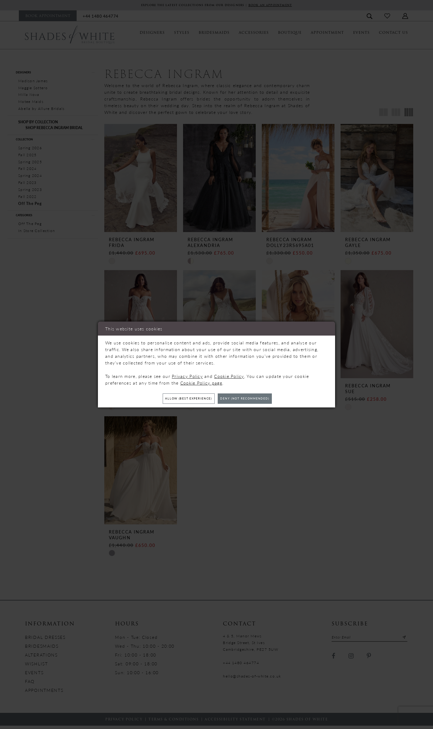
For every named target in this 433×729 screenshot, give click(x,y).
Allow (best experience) (180, 398)
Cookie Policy (229, 375)
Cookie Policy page (201, 382)
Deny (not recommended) (253, 398)
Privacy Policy (187, 375)
